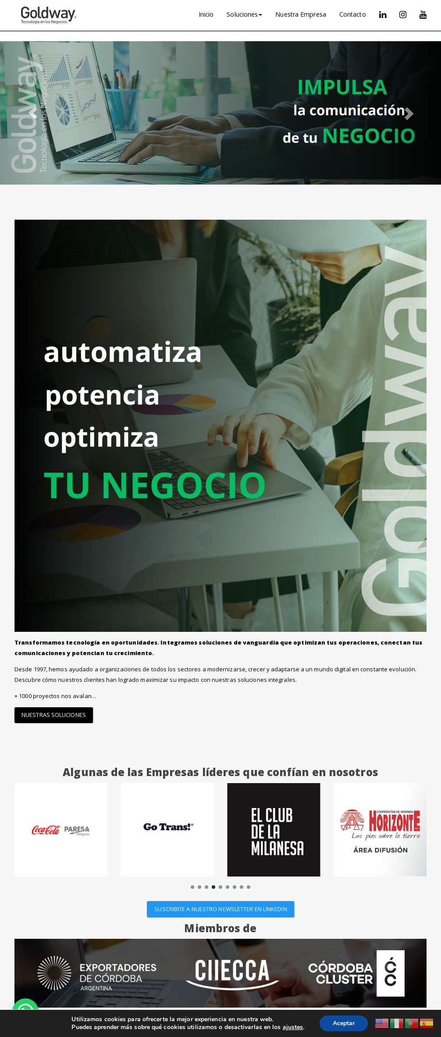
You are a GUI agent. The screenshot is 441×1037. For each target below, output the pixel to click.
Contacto (352, 14)
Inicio (206, 14)
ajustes (293, 1027)
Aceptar (344, 1023)
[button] (33, 113)
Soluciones (244, 14)
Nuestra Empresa (300, 14)
